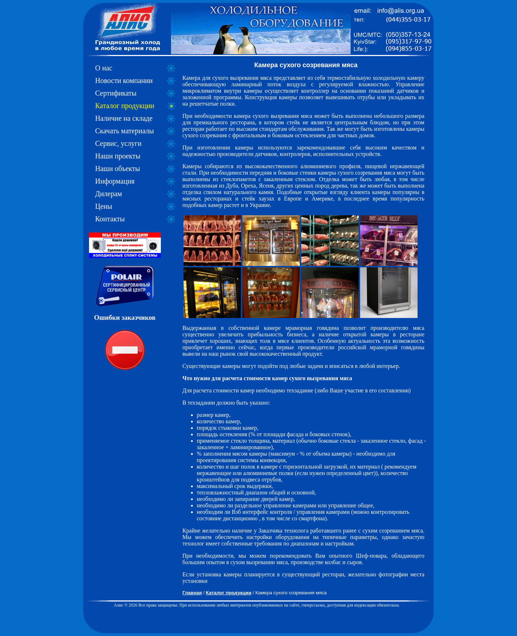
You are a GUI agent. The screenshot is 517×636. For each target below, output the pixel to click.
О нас (103, 68)
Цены (103, 206)
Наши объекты (117, 168)
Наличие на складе (124, 118)
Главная (192, 592)
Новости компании (124, 80)
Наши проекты (117, 156)
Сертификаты (115, 93)
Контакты (110, 219)
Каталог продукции (124, 106)
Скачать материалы (124, 131)
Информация (115, 181)
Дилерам (108, 194)
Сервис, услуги (118, 143)
